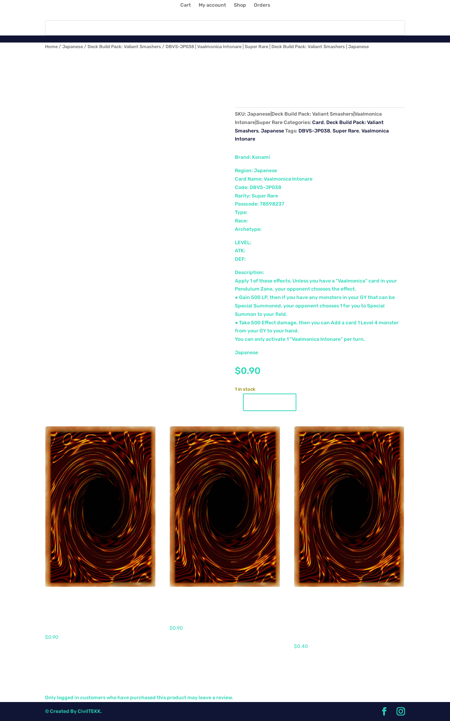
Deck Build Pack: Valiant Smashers (124, 46)
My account (212, 5)
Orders (262, 5)
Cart (185, 5)
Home (51, 46)
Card (318, 122)
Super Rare (346, 131)
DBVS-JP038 (314, 131)
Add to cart (270, 402)
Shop (240, 5)
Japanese (72, 46)
